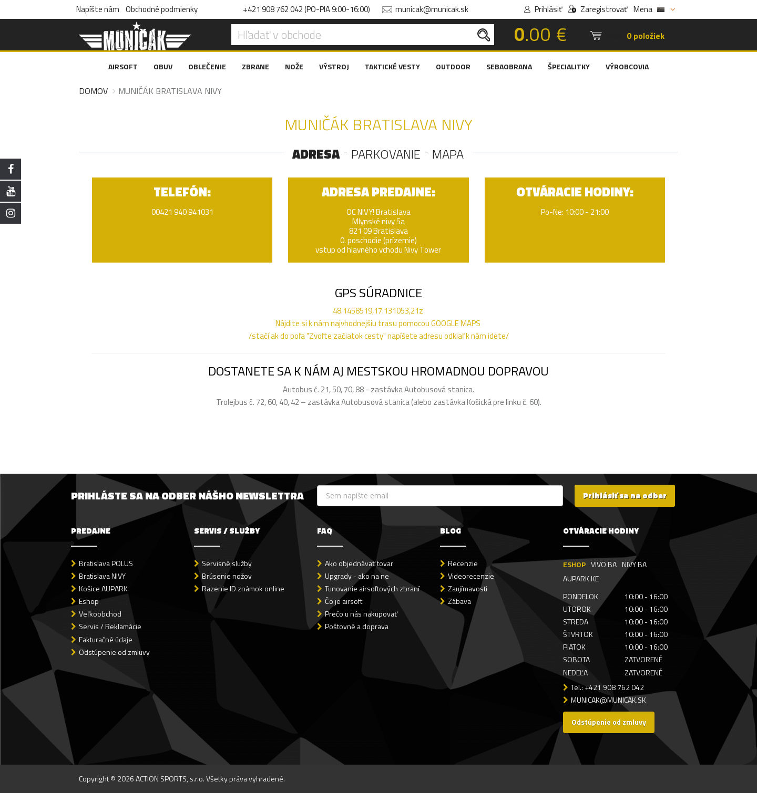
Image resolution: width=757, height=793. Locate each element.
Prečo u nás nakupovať (361, 613)
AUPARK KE (581, 578)
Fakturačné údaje (105, 639)
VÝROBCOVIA (627, 66)
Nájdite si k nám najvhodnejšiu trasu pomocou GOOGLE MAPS (377, 323)
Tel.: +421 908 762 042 (607, 687)
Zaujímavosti (467, 588)
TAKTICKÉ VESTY (392, 66)
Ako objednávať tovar (359, 563)
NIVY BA (634, 564)
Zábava (459, 601)
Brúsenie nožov (227, 575)
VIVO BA (604, 564)
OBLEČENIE (207, 66)
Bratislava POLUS (106, 563)
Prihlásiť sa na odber (625, 495)
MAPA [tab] (448, 154)
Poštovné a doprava (356, 626)
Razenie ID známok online (243, 588)
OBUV (163, 66)
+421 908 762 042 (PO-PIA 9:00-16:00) (306, 9)
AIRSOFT (123, 66)
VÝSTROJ (334, 66)
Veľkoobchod (100, 613)
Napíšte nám (97, 9)
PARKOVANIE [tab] (386, 154)
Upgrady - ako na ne (357, 575)
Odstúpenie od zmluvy (114, 652)
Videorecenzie (471, 575)
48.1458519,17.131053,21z (378, 311)
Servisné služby (227, 563)
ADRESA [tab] (316, 154)
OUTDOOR (453, 66)
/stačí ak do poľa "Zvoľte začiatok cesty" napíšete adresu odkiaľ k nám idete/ (379, 329)
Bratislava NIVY (102, 575)
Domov (93, 91)
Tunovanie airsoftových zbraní (372, 588)
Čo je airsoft (343, 601)
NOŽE (294, 66)
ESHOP (574, 564)
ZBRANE (255, 66)
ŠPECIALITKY (569, 66)
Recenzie (463, 563)
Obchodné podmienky (162, 9)
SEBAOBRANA (509, 66)
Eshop (89, 601)
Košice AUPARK (103, 588)
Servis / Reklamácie (110, 626)
